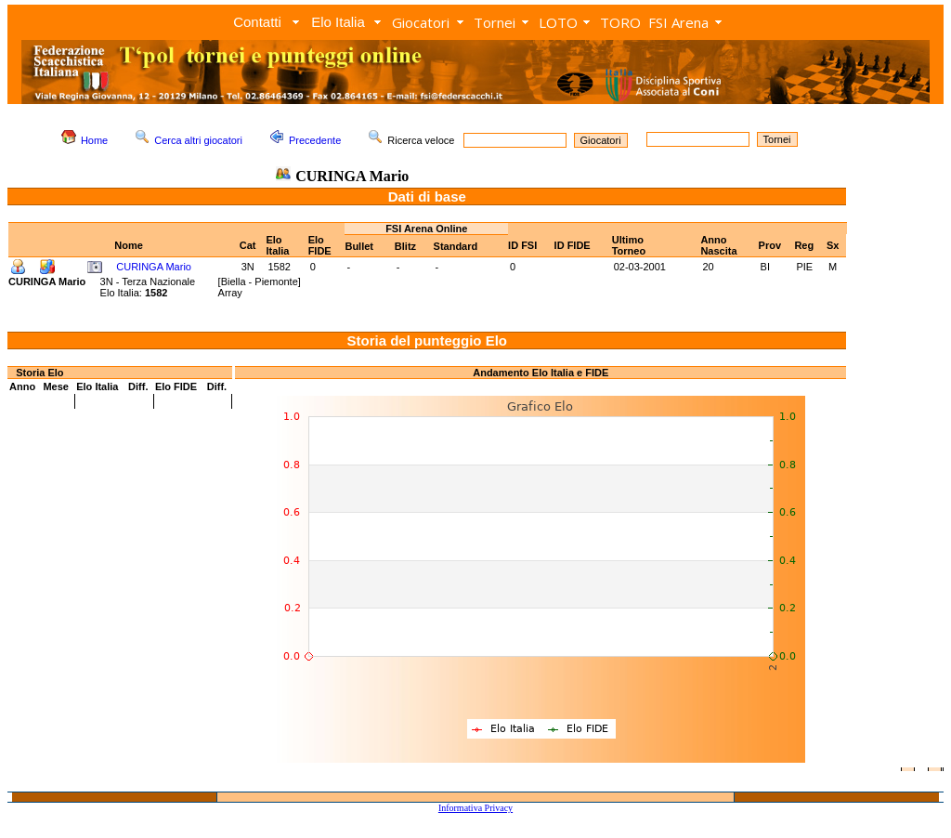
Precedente (315, 140)
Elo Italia (338, 22)
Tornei (494, 22)
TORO (620, 22)
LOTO (558, 22)
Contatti (257, 22)
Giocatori (420, 22)
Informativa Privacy (475, 808)
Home (94, 140)
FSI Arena (678, 22)
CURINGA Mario (153, 266)
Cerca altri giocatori (198, 140)
